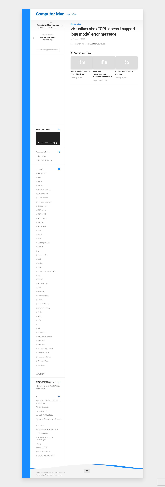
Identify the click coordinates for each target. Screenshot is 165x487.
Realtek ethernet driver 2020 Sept (47, 429)
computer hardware (44, 202)
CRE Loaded (42, 210)
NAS (39, 287)
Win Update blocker (42, 407)
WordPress (48, 475)
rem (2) (38, 444)
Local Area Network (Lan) (46, 271)
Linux (39, 267)
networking (41, 292)
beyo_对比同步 (41, 425)
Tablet (40, 312)
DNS (39, 230)
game (40, 251)
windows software (44, 357)
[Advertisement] (48, 90)
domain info (42, 156)
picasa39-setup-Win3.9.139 (45, 455)
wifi (39, 328)
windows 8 (41, 345)
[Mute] (54, 143)
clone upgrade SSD (44, 190)
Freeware (41, 247)
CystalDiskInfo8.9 (42, 433)
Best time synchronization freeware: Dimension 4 (102, 74)
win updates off (41, 411)
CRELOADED (42, 214)
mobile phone (42, 283)
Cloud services (43, 194)
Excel (39, 238)
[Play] (39, 143)
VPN (39, 320)
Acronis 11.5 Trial (42, 448)
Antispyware (42, 173)
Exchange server (43, 243)
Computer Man (50, 14)
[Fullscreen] (57, 143)
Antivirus (41, 177)
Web (39, 324)
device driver (42, 226)
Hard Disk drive (43, 255)
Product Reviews (43, 304)
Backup (40, 186)
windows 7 (41, 340)
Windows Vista (43, 361)
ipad (39, 259)
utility (39, 316)
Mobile (40, 279)
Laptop (40, 263)
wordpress (41, 365)
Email (40, 234)
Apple (40, 181)
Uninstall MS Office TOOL (44, 415)
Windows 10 (42, 332)
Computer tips (76, 24)
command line (43, 198)
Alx (61, 475)
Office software (43, 296)
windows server (43, 353)
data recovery (42, 218)
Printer (40, 300)
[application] (48, 138)
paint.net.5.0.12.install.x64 (44, 401)
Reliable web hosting (45, 160)
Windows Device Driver (45, 349)
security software (44, 308)
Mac (39, 275)
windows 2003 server (45, 336)
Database (41, 222)
